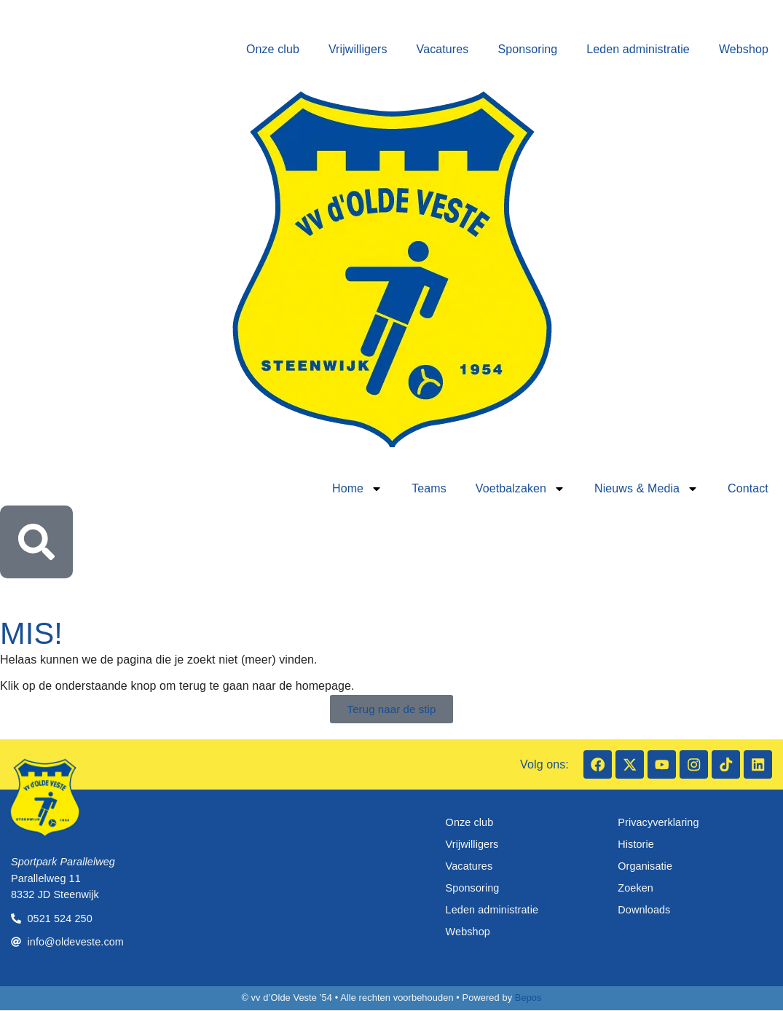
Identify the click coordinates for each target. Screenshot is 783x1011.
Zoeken (635, 888)
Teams (429, 488)
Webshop (743, 49)
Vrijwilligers (357, 49)
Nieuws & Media (646, 489)
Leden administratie (638, 49)
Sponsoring (527, 49)
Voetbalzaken (520, 489)
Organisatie (645, 867)
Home (357, 489)
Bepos (528, 999)
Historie (636, 845)
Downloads (644, 910)
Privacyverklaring (658, 823)
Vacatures (443, 49)
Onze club (272, 49)
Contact (748, 488)
